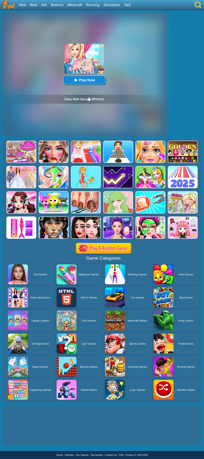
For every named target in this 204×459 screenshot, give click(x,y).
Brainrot (57, 5)
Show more (15, 437)
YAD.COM (142, 455)
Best (33, 5)
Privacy (129, 455)
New (22, 5)
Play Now (84, 80)
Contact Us (111, 455)
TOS (121, 455)
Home (59, 455)
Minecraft (74, 5)
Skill (127, 5)
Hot (44, 5)
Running (92, 5)
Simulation (111, 5)
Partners (69, 455)
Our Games (82, 455)
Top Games (96, 455)
